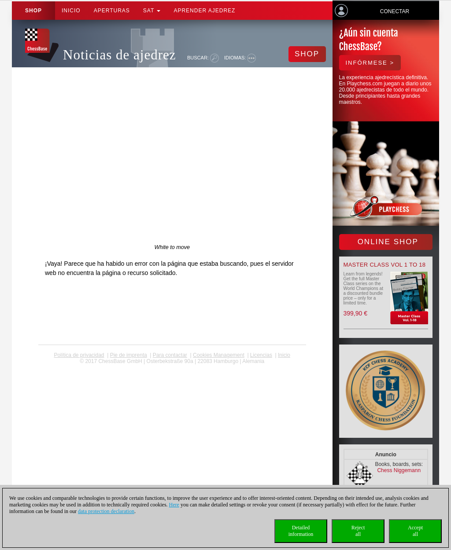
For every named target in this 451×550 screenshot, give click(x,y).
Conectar (394, 11)
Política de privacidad (79, 355)
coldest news (172, 367)
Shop (33, 10)
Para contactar (170, 355)
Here (174, 505)
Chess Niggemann (399, 470)
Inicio (71, 10)
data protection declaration (106, 511)
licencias (261, 355)
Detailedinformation (301, 530)
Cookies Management (218, 355)
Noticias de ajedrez (119, 54)
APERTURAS (112, 10)
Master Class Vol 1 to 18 (385, 264)
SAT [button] (152, 10)
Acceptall (415, 530)
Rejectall (358, 530)
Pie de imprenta (128, 355)
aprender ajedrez (204, 10)
